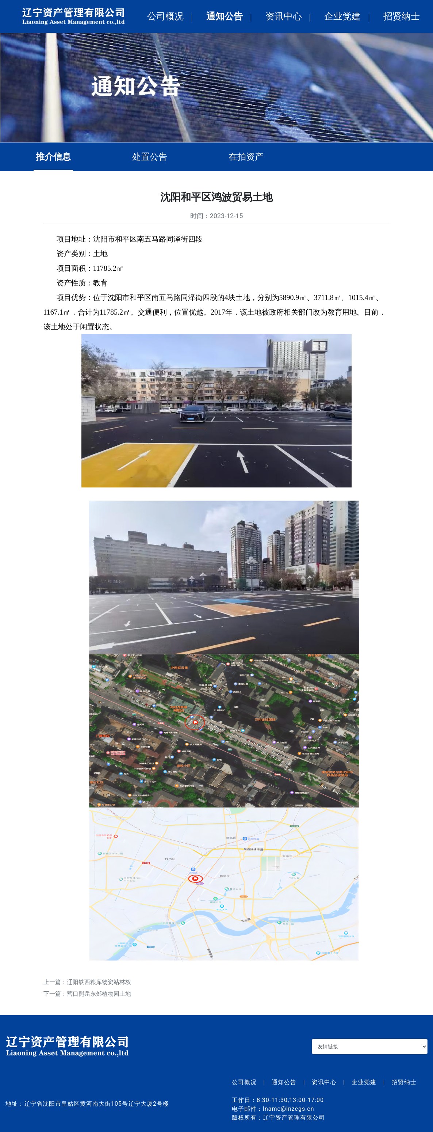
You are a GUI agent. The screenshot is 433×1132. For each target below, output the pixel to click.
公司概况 (165, 16)
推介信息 (56, 157)
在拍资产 (249, 157)
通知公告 (224, 16)
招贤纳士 (401, 16)
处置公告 (152, 157)
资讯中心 (283, 16)
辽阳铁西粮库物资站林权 (99, 985)
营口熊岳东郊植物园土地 (99, 997)
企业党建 (342, 16)
